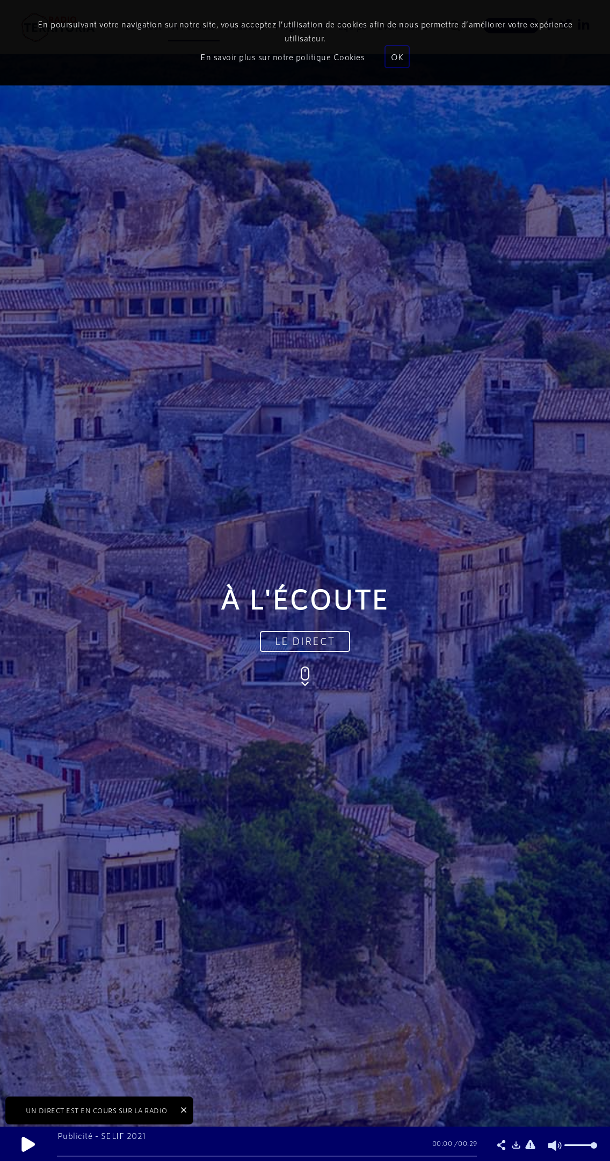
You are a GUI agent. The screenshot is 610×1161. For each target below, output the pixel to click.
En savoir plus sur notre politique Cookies (282, 57)
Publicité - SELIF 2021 (101, 1135)
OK (397, 57)
